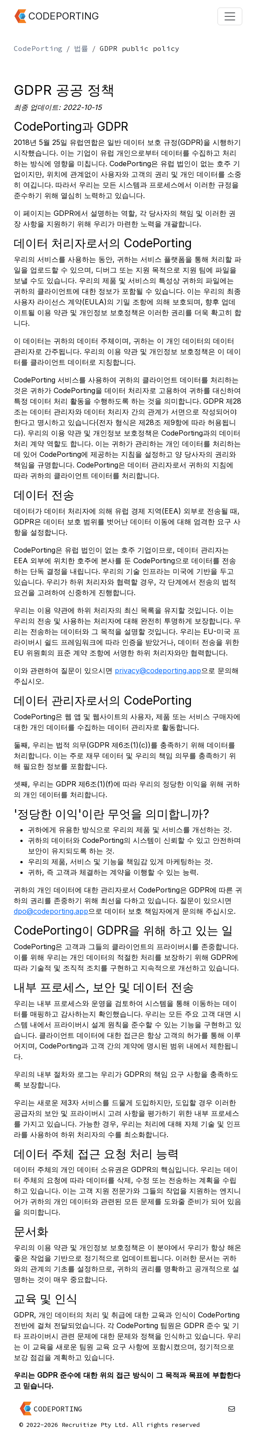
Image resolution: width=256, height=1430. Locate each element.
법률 (81, 48)
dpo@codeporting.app (51, 911)
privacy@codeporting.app (158, 670)
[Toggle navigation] (229, 16)
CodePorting (38, 48)
